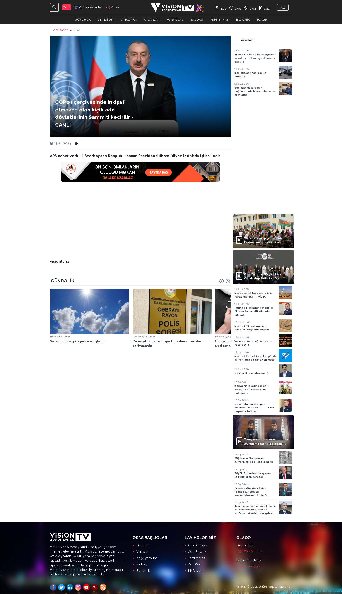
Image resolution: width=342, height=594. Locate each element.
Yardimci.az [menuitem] (197, 558)
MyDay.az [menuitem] (195, 570)
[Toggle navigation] (54, 7)
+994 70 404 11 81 (249, 551)
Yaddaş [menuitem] (141, 564)
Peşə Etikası (219, 19)
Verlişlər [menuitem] (142, 551)
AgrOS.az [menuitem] (195, 564)
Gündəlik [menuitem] (143, 545)
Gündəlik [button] (83, 19)
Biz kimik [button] (243, 19)
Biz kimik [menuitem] (143, 570)
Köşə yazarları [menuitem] (147, 558)
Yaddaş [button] (196, 19)
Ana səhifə (60, 30)
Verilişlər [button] (106, 19)
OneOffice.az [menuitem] (198, 545)
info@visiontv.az (248, 566)
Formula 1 (175, 19)
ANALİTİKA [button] (129, 19)
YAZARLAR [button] (152, 19)
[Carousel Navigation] (225, 281)
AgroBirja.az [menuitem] (197, 551)
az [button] (283, 7)
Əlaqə (262, 19)
